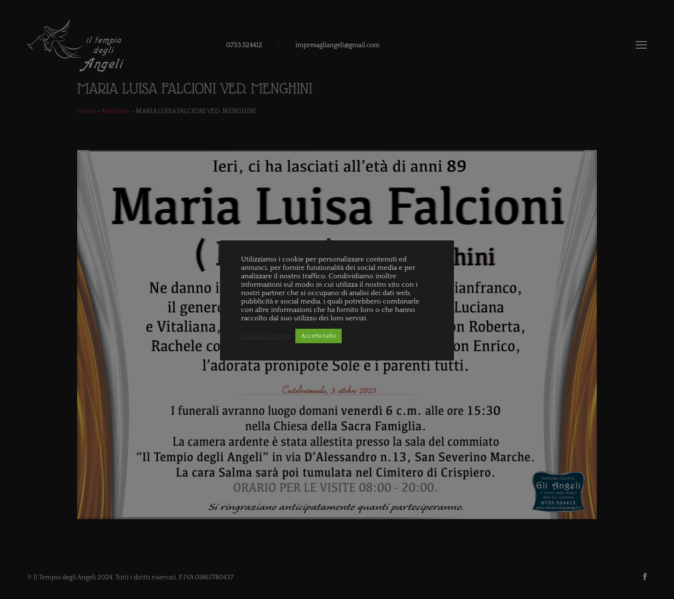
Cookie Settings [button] (266, 336)
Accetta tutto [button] (318, 335)
